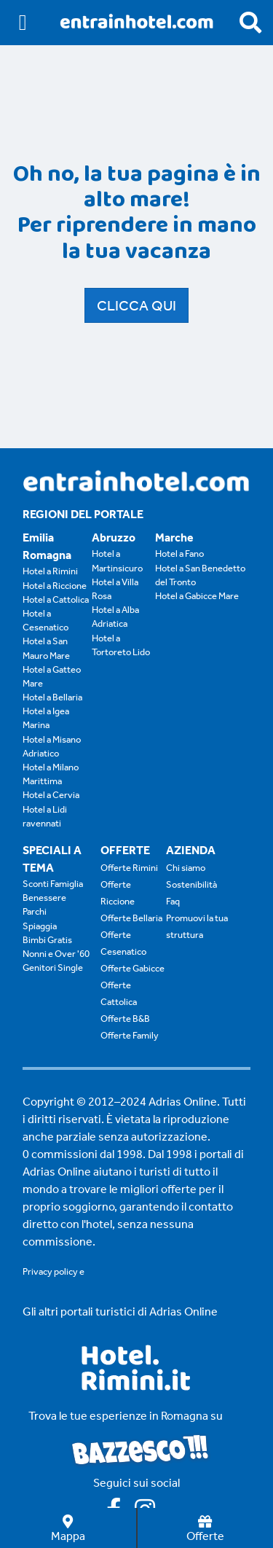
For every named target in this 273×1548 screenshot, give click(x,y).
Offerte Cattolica (118, 993)
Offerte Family (129, 1035)
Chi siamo (185, 867)
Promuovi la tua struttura (197, 926)
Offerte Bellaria (131, 917)
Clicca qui (136, 305)
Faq (173, 901)
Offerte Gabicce (132, 968)
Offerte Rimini (129, 867)
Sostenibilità (191, 884)
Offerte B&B (125, 1018)
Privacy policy (50, 1271)
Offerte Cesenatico (123, 943)
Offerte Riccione (117, 893)
